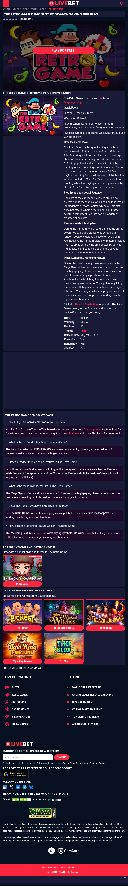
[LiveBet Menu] (6, 3)
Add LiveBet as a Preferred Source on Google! (37, 772)
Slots (24, 9)
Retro (83, 330)
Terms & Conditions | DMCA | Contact (64, 868)
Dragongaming (37, 9)
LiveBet (6, 9)
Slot (100, 98)
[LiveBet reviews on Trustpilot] (34, 799)
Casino (16, 9)
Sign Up (61, 757)
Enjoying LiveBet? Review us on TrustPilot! (35, 794)
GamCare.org (88, 840)
